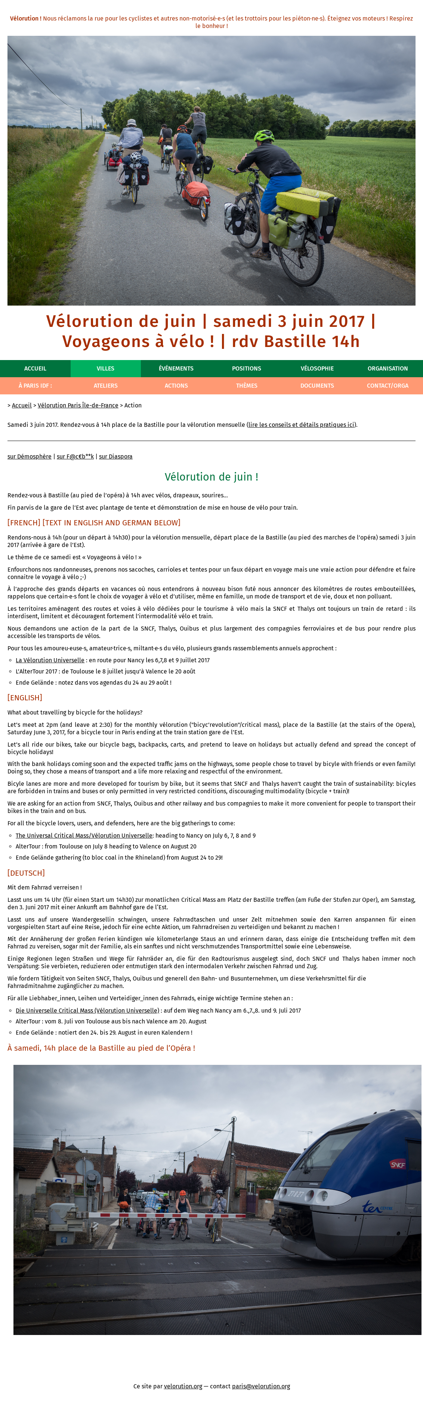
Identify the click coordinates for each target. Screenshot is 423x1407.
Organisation (388, 368)
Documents (317, 385)
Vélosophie (317, 368)
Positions (246, 368)
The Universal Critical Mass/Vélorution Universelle (84, 835)
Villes (105, 368)
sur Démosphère (29, 456)
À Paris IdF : (35, 385)
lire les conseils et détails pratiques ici (301, 424)
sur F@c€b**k (75, 456)
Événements (176, 368)
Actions (176, 385)
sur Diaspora (116, 456)
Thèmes (246, 385)
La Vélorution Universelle (50, 660)
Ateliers (106, 385)
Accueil (35, 368)
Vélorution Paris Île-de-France (78, 405)
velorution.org (183, 1386)
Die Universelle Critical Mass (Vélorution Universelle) (87, 1010)
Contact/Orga (387, 385)
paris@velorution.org (261, 1386)
